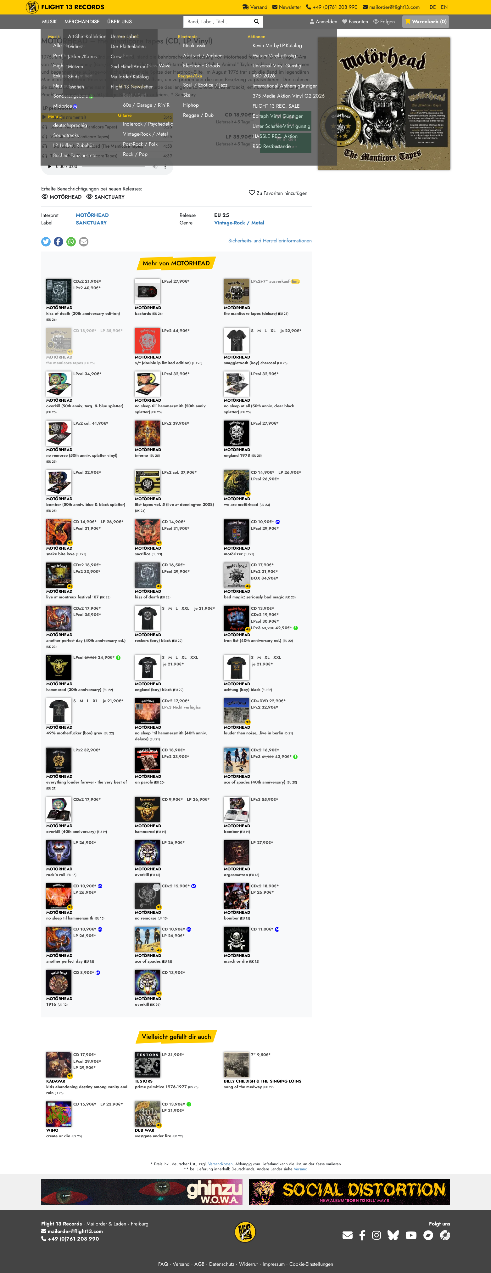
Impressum (274, 1264)
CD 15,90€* (85, 1104)
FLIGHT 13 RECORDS (72, 7)
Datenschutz (221, 1264)
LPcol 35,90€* (87, 615)
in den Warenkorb (285, 120)
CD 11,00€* (263, 929)
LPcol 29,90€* (265, 528)
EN (444, 7)
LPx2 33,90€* (87, 571)
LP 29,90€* (84, 1068)
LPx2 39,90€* (175, 423)
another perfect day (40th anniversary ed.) (87, 637)
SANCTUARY (91, 222)
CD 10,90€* (263, 522)
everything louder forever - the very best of (87, 779)
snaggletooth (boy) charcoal (265, 360)
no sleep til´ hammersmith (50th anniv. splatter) (176, 406)
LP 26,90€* (289, 472)
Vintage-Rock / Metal (239, 222)
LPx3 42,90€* (272, 628)
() (426, 21)
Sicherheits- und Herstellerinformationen (270, 240)
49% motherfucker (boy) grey (87, 730)
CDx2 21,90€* (87, 281)
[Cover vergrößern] (384, 103)
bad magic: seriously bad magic (265, 594)
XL (273, 331)
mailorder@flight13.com (72, 1231)
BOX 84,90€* (264, 578)
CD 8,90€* (84, 973)
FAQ (163, 1264)
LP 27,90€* (262, 843)
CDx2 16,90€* (265, 750)
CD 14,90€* (263, 472)
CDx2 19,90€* (265, 615)
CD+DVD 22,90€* (268, 701)
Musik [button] (49, 21)
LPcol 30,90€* (265, 621)
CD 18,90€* (85, 331)
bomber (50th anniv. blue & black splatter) (87, 501)
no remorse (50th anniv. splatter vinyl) (87, 452)
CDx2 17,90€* (87, 608)
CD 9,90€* (172, 799)
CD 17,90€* (262, 565)
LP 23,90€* (111, 1104)
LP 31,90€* (173, 1055)
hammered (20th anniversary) (87, 687)
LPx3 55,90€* (264, 799)
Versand (300, 1169)
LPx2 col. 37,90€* (179, 472)
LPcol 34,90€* (87, 374)
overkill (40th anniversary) (87, 829)
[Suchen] (256, 22)
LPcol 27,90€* (176, 281)
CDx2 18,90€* (87, 565)
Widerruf (248, 1264)
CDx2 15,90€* (176, 886)
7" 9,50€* (261, 1055)
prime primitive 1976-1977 (176, 1084)
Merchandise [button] (82, 21)
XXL (185, 608)
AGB (199, 1264)
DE (433, 7)
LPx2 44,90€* (176, 331)
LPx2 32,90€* (264, 707)
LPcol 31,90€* (87, 528)
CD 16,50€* (173, 565)
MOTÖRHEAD (92, 215)
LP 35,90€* (111, 331)
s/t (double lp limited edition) (176, 360)
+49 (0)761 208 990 (70, 1238)
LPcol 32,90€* (176, 374)
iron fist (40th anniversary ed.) (265, 637)
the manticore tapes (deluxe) (265, 310)
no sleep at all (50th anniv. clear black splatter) (265, 406)
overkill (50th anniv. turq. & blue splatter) (87, 403)
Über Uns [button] (119, 21)
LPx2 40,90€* (87, 288)
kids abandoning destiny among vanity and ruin (87, 1087)
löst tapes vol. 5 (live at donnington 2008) (176, 501)
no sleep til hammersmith (87, 915)
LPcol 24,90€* (94, 657)
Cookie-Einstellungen (311, 1264)
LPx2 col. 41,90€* (91, 423)
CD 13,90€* (262, 608)
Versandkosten (220, 1164)
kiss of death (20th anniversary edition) (87, 310)
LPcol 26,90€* (265, 479)
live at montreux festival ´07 (87, 594)
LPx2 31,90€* (264, 571)
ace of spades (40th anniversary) (265, 779)
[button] (46, 241)
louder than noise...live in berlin (265, 730)
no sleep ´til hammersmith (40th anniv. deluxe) (176, 733)
